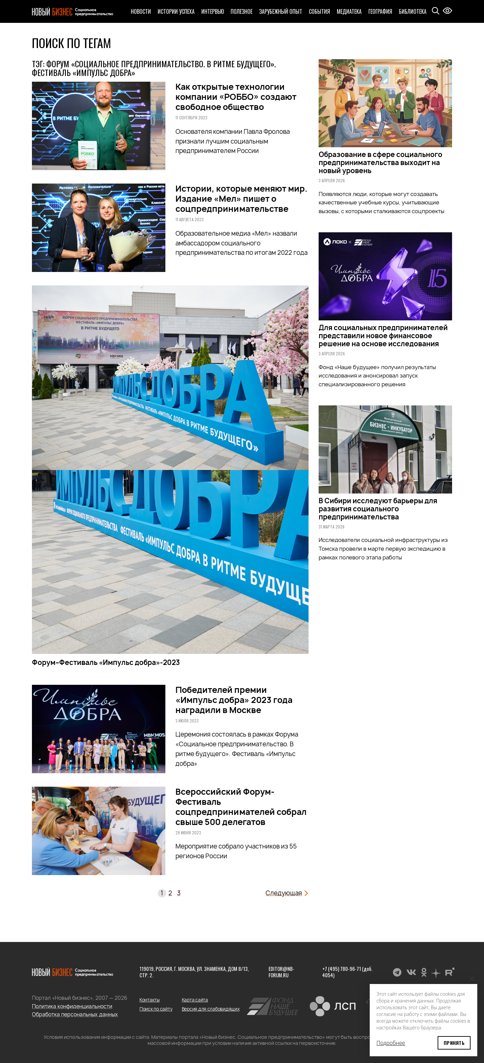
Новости (141, 11)
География (380, 11)
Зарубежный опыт (280, 11)
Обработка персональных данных (75, 1014)
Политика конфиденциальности (72, 1006)
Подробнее (390, 1042)
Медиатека (349, 11)
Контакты (149, 1000)
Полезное (241, 11)
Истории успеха (176, 11)
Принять (454, 1042)
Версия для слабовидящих (211, 1009)
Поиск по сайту (155, 1009)
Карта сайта (195, 1000)
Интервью (212, 11)
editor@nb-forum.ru (281, 972)
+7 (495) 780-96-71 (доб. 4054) (347, 972)
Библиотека (413, 11)
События (319, 11)
